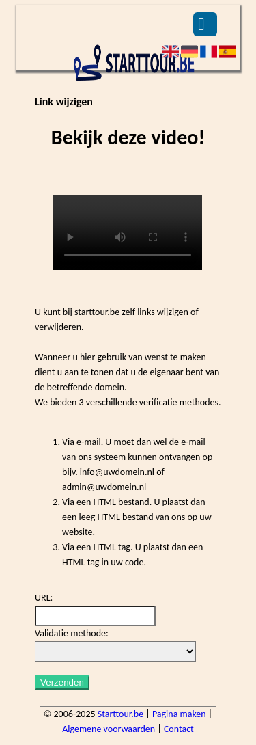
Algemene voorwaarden (108, 729)
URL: (44, 598)
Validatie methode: (72, 633)
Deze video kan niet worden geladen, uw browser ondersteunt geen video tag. (127, 232)
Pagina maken (179, 714)
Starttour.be (120, 714)
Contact (179, 729)
